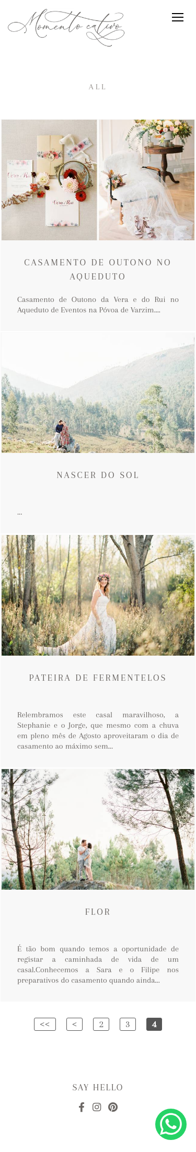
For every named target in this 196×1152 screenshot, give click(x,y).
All (98, 87)
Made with (98, 1143)
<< (45, 1024)
